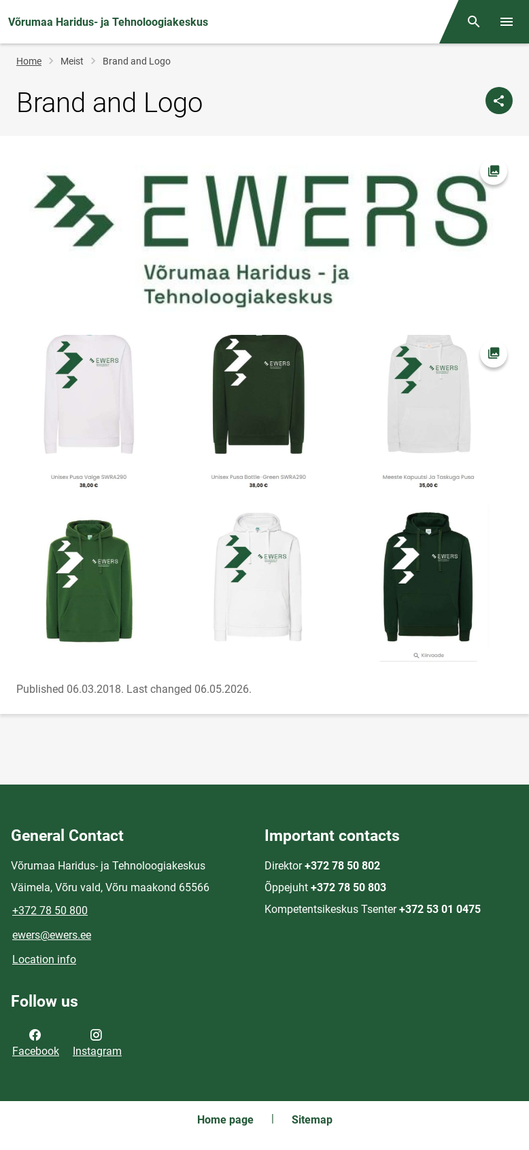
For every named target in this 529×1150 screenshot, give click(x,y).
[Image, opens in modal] (264, 500)
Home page (225, 1119)
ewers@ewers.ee (51, 935)
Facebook (35, 1042)
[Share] (499, 100)
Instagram (97, 1042)
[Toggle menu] (506, 22)
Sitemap (312, 1119)
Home (28, 61)
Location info (44, 959)
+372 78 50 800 (50, 910)
